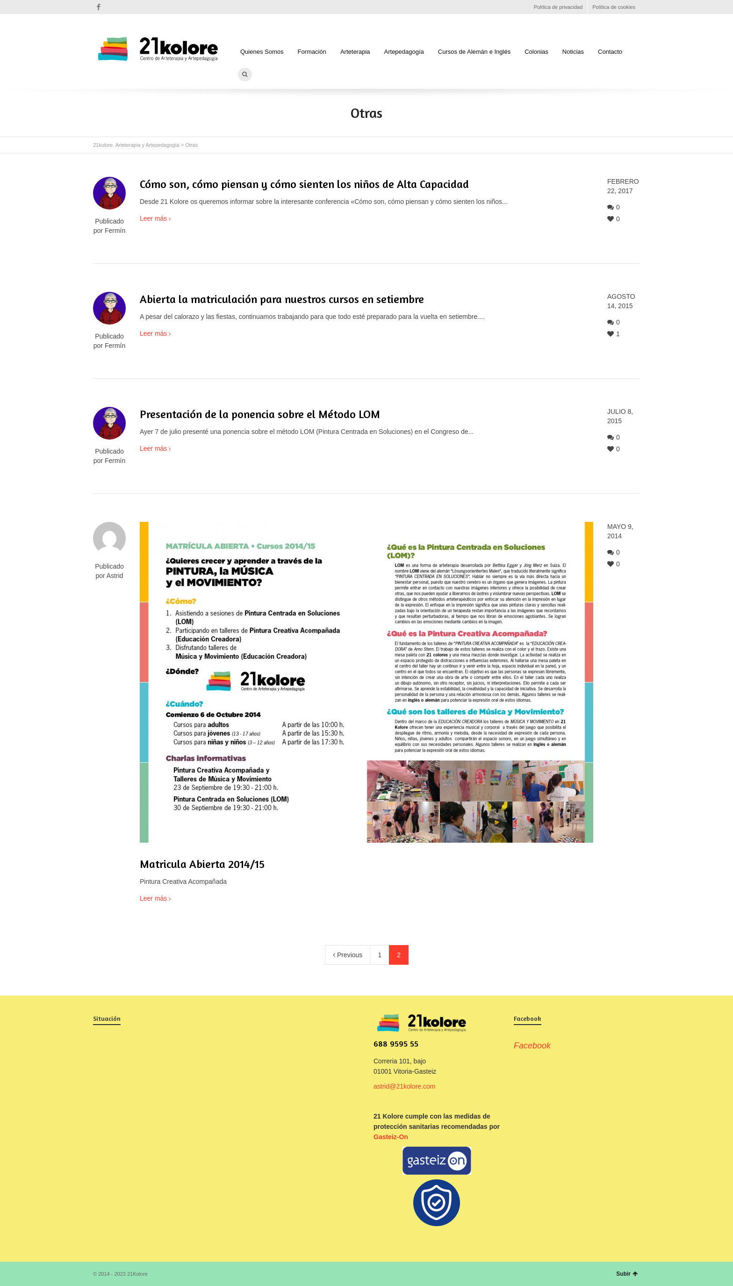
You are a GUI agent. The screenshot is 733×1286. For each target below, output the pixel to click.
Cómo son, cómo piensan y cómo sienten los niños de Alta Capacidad (304, 184)
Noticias (573, 51)
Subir (627, 1274)
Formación (312, 51)
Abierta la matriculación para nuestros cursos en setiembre (282, 299)
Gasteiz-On (391, 1137)
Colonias (536, 51)
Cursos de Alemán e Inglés (474, 51)
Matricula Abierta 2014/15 (202, 864)
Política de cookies (613, 7)
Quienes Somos (262, 51)
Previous (347, 955)
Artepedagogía (404, 51)
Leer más (153, 218)
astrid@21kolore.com (405, 1086)
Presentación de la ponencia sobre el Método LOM (260, 414)
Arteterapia (355, 51)
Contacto (610, 51)
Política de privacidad (558, 7)
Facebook (98, 7)
